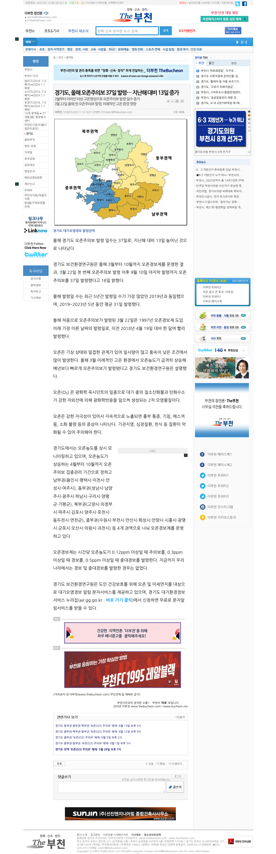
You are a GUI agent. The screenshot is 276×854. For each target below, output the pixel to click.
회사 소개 (82, 835)
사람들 (102, 49)
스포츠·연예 (153, 49)
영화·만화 (137, 49)
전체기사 (30, 49)
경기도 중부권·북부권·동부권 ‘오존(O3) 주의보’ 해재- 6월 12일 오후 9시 (98, 731)
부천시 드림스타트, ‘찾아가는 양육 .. (217, 202)
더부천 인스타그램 (220, 507)
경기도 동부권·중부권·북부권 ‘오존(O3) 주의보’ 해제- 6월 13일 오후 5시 (98, 725)
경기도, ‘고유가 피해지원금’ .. (216, 87)
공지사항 (35, 278)
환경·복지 (182, 49)
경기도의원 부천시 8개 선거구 (213, 152)
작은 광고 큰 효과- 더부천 (218, 292)
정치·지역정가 (55, 49)
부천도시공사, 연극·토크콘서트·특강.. (218, 196)
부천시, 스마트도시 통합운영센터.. (219, 92)
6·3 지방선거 (187, 31)
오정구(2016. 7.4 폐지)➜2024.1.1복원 (35, 106)
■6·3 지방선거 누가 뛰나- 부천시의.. (218, 175)
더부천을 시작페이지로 (110, 2)
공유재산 (30, 165)
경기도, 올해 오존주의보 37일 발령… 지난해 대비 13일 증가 (117, 93)
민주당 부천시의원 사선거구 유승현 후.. (219, 186)
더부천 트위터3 (212, 287)
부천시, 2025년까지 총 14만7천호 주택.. (220, 180)
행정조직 (30, 171)
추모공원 (30, 158)
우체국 (28, 190)
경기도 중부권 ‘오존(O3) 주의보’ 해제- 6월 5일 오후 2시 (88, 737)
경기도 (29, 133)
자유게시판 (227, 3)
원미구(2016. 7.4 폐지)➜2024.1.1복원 (35, 85)
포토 (42, 49)
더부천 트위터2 (218, 486)
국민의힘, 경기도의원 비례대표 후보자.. (219, 191)
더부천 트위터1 (212, 296)
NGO (112, 49)
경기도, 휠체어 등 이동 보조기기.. (218, 81)
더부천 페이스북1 (220, 454)
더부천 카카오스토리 (222, 517)
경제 (78, 49)
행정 (69, 49)
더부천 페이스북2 (220, 465)
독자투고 (35, 291)
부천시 (28, 69)
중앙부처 (30, 139)
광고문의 (95, 835)
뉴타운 (206, 3)
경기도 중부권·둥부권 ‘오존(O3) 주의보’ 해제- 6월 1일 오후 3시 (93, 743)
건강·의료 (196, 49)
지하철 (28, 152)
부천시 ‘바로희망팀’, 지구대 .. (216, 70)
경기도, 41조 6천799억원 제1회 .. (219, 103)
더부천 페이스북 (212, 301)
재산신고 (30, 184)
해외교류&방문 (33, 177)
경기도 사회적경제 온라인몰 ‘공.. (218, 76)
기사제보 (90, 3)
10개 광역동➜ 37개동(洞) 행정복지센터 (35, 117)
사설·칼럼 (168, 49)
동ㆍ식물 (69, 3)
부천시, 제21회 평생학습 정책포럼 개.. (219, 207)
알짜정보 (35, 285)
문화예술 (123, 49)
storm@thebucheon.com (119, 112)
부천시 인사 (32, 76)
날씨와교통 (194, 3)
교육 (93, 49)
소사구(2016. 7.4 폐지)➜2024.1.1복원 (35, 95)
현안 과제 (30, 146)
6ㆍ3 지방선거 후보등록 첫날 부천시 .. (219, 169)
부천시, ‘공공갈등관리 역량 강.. (217, 97)
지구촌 (215, 3)
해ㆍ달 (80, 3)
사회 (85, 49)
